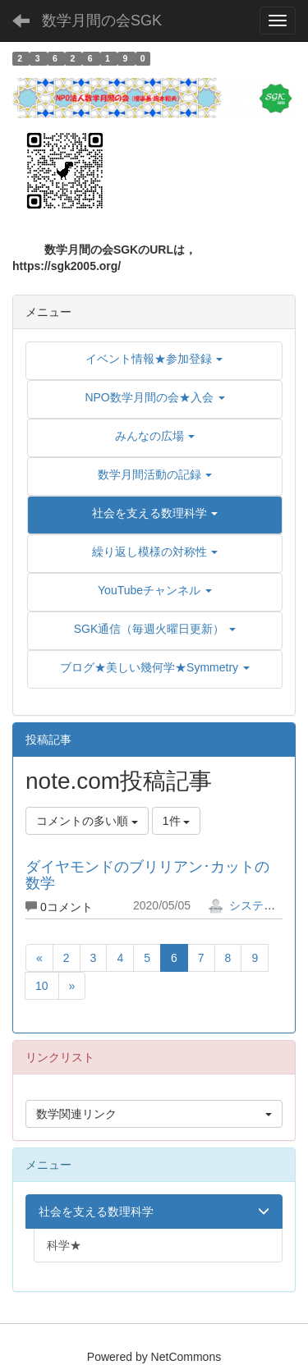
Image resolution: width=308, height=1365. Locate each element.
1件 (177, 820)
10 (41, 985)
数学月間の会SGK (102, 20)
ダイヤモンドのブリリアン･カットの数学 (147, 875)
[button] (155, 513)
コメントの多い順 (87, 820)
